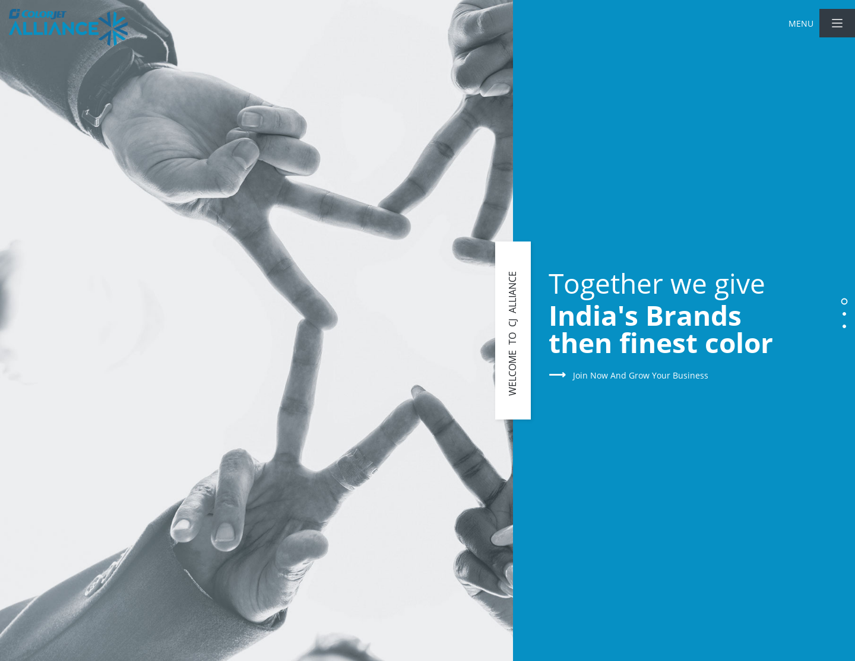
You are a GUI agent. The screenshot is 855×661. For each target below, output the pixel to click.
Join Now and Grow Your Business (628, 375)
